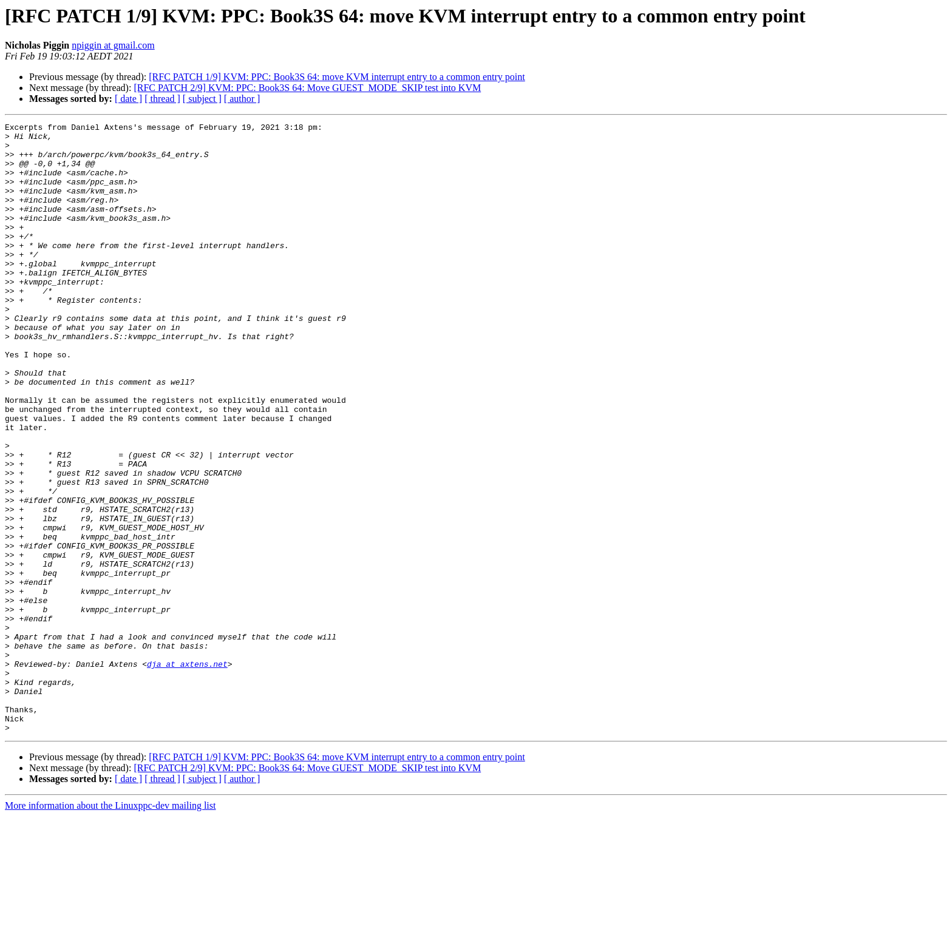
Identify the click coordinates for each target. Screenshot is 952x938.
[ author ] (242, 98)
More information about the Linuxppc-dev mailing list (110, 927)
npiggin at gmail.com (113, 45)
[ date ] (128, 98)
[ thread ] (162, 98)
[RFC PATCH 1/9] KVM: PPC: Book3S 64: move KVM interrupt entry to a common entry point (337, 77)
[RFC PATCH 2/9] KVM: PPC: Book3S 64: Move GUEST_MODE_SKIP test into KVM (307, 88)
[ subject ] (202, 98)
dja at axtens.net (187, 773)
